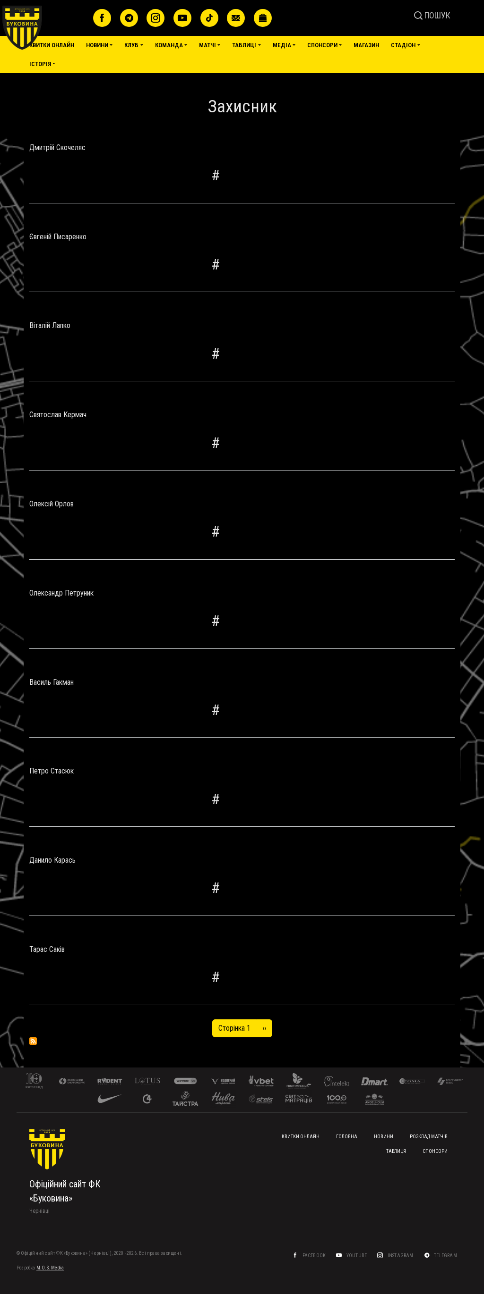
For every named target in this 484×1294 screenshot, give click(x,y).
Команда (169, 45)
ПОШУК (432, 15)
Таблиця (396, 1151)
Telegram (446, 1255)
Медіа (282, 45)
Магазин (366, 45)
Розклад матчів (429, 1136)
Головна (346, 1136)
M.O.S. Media (50, 1267)
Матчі (207, 45)
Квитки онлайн (51, 45)
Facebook (314, 1255)
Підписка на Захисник (33, 1041)
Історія (40, 63)
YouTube (357, 1255)
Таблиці (244, 45)
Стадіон (403, 45)
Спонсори (322, 45)
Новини (97, 45)
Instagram (401, 1255)
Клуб (131, 45)
